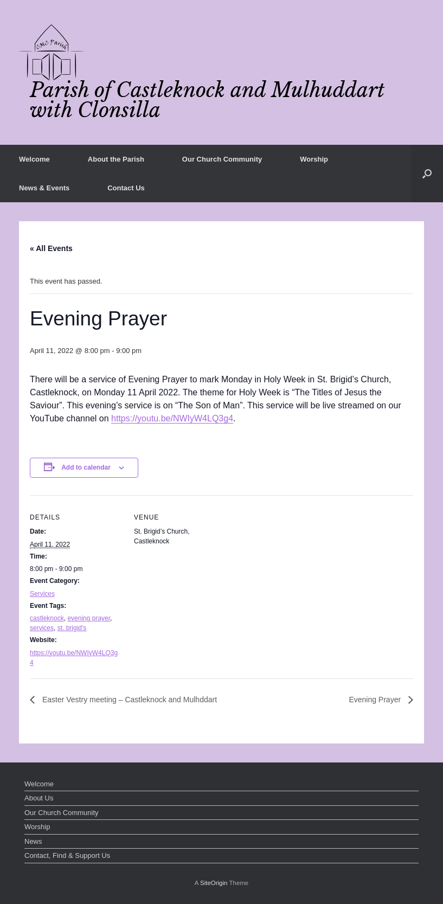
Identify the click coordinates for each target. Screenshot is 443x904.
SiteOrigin (214, 883)
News (33, 841)
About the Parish (116, 159)
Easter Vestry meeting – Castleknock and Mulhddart (128, 699)
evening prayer (88, 618)
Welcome (34, 159)
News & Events (44, 188)
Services (42, 594)
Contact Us (126, 188)
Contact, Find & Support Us (67, 855)
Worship (314, 159)
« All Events (51, 248)
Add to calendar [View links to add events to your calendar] (86, 467)
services (42, 628)
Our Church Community (222, 159)
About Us (38, 798)
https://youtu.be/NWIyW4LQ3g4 (172, 418)
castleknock (47, 618)
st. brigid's (72, 628)
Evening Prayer (376, 699)
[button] (427, 173)
